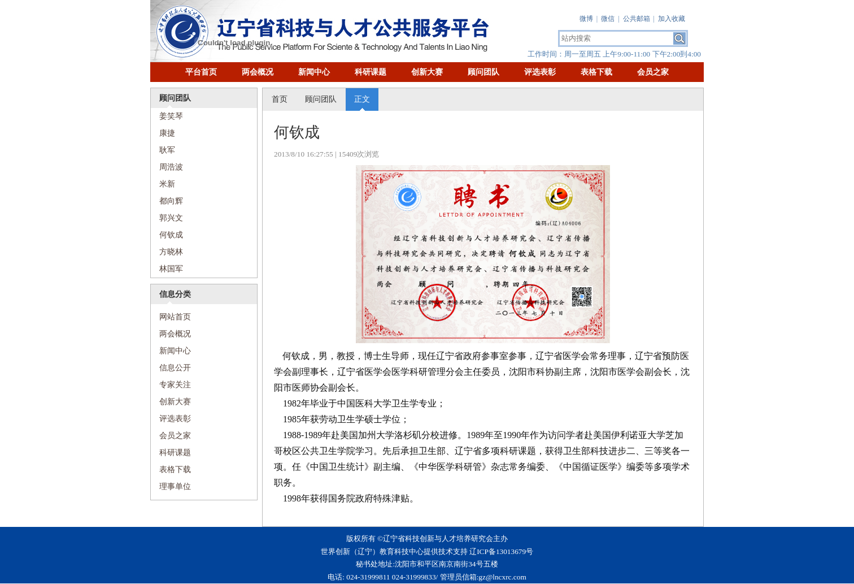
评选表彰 (540, 72)
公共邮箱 (636, 19)
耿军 (167, 150)
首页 (279, 99)
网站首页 (171, 317)
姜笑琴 (171, 116)
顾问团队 (483, 72)
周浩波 (171, 167)
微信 (608, 19)
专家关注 (175, 384)
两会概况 (257, 72)
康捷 (167, 133)
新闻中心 (314, 72)
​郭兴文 (171, 218)
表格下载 (596, 72)
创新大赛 (427, 72)
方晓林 (171, 252)
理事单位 (175, 486)
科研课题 (370, 72)
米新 (167, 184)
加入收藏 (671, 19)
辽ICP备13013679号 (501, 551)
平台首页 (201, 72)
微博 (586, 19)
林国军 (171, 269)
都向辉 (171, 201)
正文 (362, 99)
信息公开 (175, 368)
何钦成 (171, 235)
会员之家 (653, 72)
